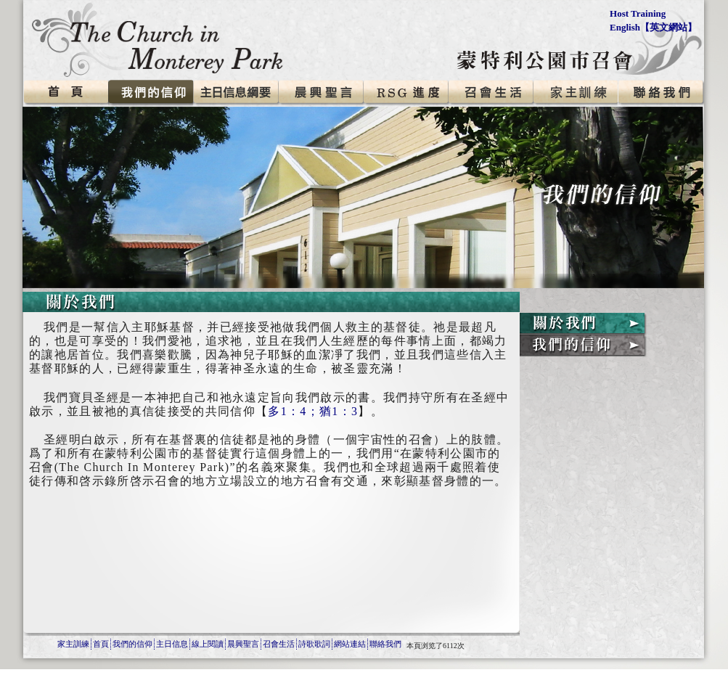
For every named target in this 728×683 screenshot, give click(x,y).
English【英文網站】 (653, 27)
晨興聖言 (243, 643)
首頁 (101, 643)
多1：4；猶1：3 (313, 411)
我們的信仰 (132, 643)
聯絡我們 (385, 643)
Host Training (638, 13)
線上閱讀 (208, 643)
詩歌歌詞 (314, 643)
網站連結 (350, 643)
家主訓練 (73, 643)
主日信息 (172, 643)
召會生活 (279, 643)
